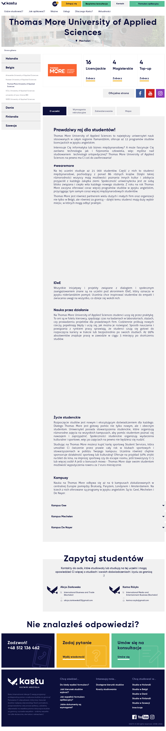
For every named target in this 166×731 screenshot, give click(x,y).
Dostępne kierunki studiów (110, 684)
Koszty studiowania (106, 689)
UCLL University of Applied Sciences (20, 91)
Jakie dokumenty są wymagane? (70, 706)
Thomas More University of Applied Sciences (21, 85)
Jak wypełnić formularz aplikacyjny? (72, 698)
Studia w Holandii (141, 684)
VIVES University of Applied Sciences (20, 99)
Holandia (12, 58)
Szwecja (11, 125)
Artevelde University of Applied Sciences (22, 75)
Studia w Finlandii (141, 698)
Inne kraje (137, 707)
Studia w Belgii (140, 689)
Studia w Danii (139, 693)
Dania (10, 107)
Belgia (10, 67)
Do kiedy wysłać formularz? (74, 684)
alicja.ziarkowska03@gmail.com (78, 600)
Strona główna (10, 50)
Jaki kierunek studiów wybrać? (71, 691)
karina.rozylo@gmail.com (137, 600)
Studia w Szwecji (141, 702)
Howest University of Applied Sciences (21, 79)
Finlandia (12, 116)
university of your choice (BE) (17, 95)
